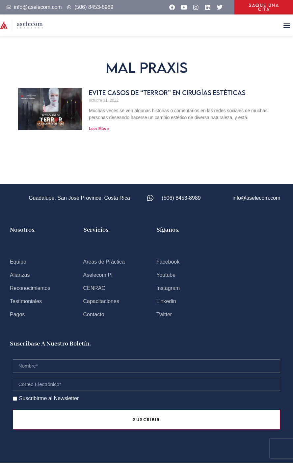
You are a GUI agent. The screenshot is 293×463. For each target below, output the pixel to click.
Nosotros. (23, 230)
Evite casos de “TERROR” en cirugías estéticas (167, 92)
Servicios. (96, 230)
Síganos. (167, 230)
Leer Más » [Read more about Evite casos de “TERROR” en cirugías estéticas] (99, 128)
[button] (286, 25)
